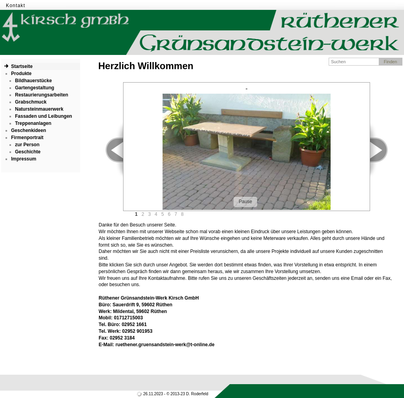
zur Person (27, 144)
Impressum (23, 159)
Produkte (21, 73)
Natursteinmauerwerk (39, 109)
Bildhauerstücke (33, 80)
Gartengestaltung (34, 88)
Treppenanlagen (33, 123)
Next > (383, 150)
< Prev (110, 150)
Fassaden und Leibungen (43, 116)
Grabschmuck (31, 102)
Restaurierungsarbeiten (41, 95)
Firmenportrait (27, 137)
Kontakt (15, 5)
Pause (245, 201)
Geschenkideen (28, 130)
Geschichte (28, 152)
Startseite (22, 66)
